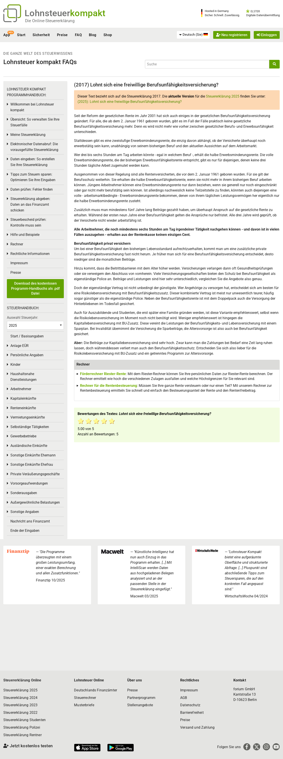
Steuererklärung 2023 (20, 705)
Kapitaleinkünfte (23, 398)
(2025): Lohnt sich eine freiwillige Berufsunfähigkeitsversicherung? (130, 102)
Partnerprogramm (141, 698)
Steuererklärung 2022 (20, 712)
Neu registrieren (231, 35)
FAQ (78, 35)
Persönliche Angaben (26, 355)
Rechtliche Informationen (30, 254)
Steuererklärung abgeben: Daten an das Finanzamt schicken (30, 204)
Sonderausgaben (23, 493)
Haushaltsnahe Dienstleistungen (23, 377)
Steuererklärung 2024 (20, 698)
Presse (15, 272)
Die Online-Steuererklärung (50, 20)
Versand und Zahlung (197, 727)
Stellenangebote (140, 705)
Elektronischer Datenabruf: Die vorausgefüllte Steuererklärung (34, 147)
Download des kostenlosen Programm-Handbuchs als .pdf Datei (35, 288)
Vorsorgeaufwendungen (29, 483)
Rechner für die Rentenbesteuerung (108, 385)
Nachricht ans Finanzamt (30, 521)
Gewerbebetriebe (23, 436)
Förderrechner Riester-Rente (103, 374)
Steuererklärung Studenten (24, 720)
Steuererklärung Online (22, 680)
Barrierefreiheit (192, 712)
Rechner (16, 244)
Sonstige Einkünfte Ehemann (33, 455)
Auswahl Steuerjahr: (22, 317)
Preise (62, 35)
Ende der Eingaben (24, 530)
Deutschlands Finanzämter (95, 690)
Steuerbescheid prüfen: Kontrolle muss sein (28, 222)
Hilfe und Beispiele (24, 235)
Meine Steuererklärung (27, 135)
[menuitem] (193, 35)
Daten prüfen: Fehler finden (31, 189)
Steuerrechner (85, 698)
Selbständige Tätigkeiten (29, 427)
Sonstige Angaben (24, 512)
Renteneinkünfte (23, 408)
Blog (92, 35)
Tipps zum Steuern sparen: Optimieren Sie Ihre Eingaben (32, 177)
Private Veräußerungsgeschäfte (35, 474)
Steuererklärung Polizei (21, 727)
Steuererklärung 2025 (222, 96)
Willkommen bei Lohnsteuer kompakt (32, 107)
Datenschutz (190, 705)
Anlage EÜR (19, 346)
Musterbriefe (84, 705)
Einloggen (267, 35)
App (6, 35)
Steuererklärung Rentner (22, 735)
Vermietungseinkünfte (27, 417)
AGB (183, 698)
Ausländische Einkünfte (28, 446)
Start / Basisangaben (27, 336)
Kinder (15, 364)
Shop (107, 35)
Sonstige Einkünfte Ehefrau (31, 464)
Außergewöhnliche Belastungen (35, 502)
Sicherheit (41, 35)
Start (21, 35)
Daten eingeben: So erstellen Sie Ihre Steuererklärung (32, 162)
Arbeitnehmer (20, 389)
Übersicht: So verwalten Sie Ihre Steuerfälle (34, 122)
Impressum (19, 263)
